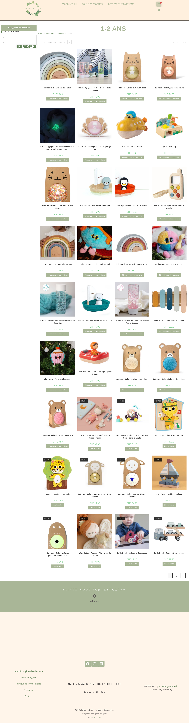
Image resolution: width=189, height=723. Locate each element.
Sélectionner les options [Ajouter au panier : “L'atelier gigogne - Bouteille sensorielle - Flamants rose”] (132, 334)
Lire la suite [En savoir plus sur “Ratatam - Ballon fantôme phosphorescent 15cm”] (58, 566)
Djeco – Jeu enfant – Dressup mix (169, 435)
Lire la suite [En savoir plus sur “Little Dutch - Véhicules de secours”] (132, 564)
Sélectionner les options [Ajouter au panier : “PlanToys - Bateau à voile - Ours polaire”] (95, 331)
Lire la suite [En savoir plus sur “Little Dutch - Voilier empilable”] (169, 505)
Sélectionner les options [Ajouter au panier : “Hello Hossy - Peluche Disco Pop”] (169, 275)
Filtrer (26, 46)
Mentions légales (28, 677)
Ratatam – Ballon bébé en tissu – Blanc (132, 379)
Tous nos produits (92, 4)
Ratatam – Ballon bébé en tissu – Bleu (169, 379)
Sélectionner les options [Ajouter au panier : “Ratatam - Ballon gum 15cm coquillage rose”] (95, 160)
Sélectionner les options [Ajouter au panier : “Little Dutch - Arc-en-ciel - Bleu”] (58, 99)
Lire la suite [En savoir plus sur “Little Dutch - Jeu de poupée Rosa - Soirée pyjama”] (95, 449)
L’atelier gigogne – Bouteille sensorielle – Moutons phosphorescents (57, 147)
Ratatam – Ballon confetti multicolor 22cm (57, 206)
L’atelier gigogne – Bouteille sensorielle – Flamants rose (132, 321)
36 (177, 42)
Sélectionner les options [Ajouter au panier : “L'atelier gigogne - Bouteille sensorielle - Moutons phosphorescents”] (58, 160)
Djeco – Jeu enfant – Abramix (57, 494)
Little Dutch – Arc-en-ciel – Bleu (57, 88)
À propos (28, 690)
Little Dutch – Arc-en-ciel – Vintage (57, 264)
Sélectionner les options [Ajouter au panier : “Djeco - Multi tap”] (169, 157)
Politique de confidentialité (28, 683)
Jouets (61, 33)
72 (180, 42)
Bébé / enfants (51, 33)
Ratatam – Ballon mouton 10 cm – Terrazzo (132, 495)
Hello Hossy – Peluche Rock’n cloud (95, 264)
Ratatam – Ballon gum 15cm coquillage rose (94, 147)
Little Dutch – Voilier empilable (169, 494)
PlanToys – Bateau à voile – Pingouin (132, 205)
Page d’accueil (69, 4)
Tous (185, 42)
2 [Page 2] (176, 575)
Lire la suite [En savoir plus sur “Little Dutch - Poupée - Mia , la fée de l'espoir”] (95, 566)
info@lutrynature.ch (168, 686)
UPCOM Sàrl (97, 717)
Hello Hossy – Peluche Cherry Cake (57, 379)
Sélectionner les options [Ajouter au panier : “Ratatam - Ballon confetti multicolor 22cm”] (58, 219)
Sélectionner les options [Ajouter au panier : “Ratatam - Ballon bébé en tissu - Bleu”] (169, 390)
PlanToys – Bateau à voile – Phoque (95, 205)
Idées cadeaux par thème (121, 4)
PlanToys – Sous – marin (132, 146)
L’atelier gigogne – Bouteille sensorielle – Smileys (95, 89)
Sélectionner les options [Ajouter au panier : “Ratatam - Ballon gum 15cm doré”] (132, 99)
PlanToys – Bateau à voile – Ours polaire (95, 320)
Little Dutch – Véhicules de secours (132, 553)
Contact (28, 696)
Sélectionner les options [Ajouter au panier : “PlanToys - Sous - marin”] (132, 157)
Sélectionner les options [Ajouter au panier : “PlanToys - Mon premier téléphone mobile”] (169, 219)
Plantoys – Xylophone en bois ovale (169, 320)
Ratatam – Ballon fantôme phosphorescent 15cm (58, 554)
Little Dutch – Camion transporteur (169, 553)
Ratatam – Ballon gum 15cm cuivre (169, 88)
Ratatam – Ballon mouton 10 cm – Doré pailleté (94, 495)
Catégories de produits (19, 27)
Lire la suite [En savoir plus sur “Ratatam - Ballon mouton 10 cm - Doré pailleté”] (95, 507)
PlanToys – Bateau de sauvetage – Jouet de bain (95, 372)
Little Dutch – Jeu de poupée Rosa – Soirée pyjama (95, 436)
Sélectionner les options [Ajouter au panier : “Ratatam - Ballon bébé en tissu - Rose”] (58, 446)
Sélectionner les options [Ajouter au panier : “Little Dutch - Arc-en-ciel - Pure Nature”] (132, 275)
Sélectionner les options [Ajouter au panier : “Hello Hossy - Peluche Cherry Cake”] (58, 390)
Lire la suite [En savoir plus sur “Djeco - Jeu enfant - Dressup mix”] (169, 446)
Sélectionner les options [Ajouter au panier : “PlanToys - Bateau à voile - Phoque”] (95, 216)
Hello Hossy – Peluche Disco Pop (169, 264)
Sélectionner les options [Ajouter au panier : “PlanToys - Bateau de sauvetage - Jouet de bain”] (95, 385)
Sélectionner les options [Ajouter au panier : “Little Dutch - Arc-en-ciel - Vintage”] (58, 275)
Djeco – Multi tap (169, 146)
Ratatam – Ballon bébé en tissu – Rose (58, 435)
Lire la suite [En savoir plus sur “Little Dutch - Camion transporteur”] (169, 564)
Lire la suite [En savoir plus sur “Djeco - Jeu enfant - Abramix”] (58, 505)
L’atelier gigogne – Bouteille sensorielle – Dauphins (57, 321)
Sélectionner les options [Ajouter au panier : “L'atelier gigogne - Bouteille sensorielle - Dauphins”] (58, 334)
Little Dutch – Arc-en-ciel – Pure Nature (132, 264)
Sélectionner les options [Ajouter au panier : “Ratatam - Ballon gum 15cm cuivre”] (169, 99)
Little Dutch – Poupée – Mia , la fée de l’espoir (95, 554)
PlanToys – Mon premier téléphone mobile (169, 206)
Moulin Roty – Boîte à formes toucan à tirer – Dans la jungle (132, 436)
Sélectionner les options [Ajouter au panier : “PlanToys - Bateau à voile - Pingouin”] (132, 216)
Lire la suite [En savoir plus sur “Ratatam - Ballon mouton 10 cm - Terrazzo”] (132, 507)
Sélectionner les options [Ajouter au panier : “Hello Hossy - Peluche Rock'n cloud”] (95, 275)
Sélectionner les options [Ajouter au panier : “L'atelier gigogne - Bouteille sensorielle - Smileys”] (95, 101)
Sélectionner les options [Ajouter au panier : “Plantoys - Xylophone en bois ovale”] (169, 331)
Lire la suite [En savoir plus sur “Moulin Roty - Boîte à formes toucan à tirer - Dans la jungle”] (132, 449)
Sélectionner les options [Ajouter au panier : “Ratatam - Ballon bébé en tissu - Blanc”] (132, 390)
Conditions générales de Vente (28, 671)
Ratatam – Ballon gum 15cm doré (132, 88)
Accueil (40, 33)
